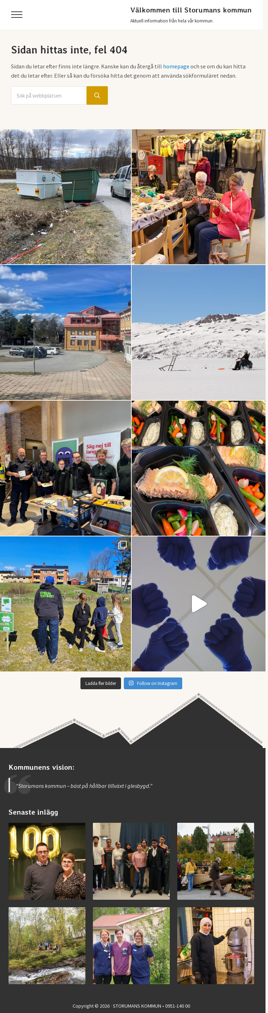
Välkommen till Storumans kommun (191, 10)
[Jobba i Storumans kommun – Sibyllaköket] (215, 945)
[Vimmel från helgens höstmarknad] (215, 861)
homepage (176, 66)
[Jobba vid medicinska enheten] (131, 945)
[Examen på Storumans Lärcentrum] (131, 861)
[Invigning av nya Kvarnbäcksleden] (47, 945)
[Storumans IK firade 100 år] (47, 861)
